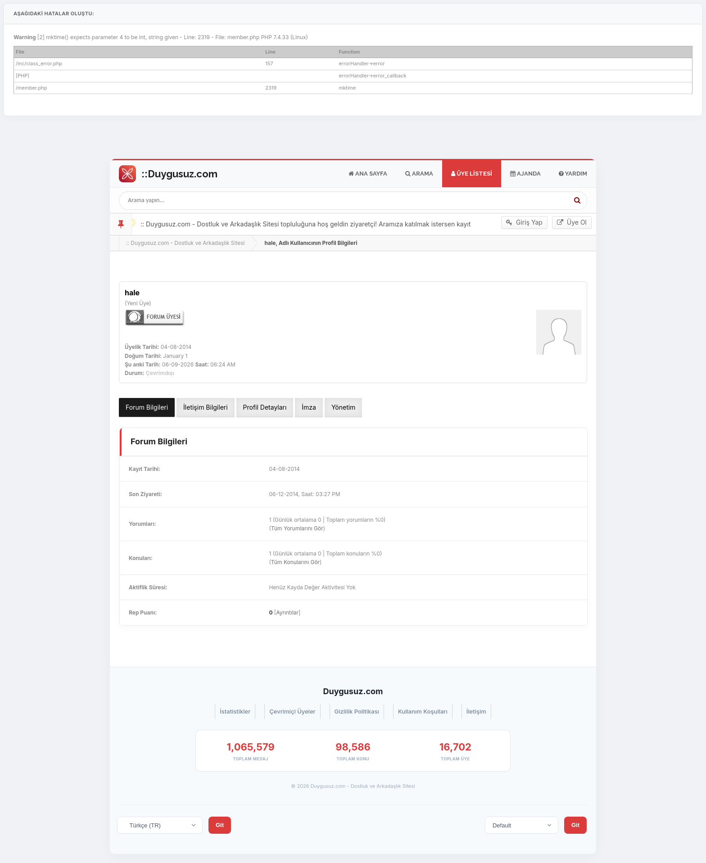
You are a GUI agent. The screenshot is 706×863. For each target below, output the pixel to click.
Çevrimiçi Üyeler (292, 711)
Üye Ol (572, 222)
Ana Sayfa (367, 173)
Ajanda (525, 173)
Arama (419, 173)
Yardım (573, 173)
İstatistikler (235, 711)
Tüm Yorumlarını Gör (297, 528)
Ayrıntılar (287, 612)
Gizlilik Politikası (357, 711)
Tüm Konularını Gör (295, 562)
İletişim (476, 711)
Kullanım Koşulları (423, 711)
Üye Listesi (471, 173)
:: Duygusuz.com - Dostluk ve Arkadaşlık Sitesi (185, 242)
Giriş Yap (524, 222)
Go (168, 173)
